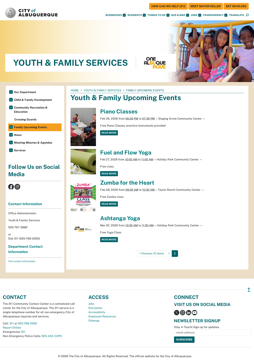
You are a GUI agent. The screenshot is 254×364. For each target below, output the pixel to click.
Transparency (215, 15)
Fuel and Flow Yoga (125, 152)
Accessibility (96, 312)
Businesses (116, 15)
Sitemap (93, 320)
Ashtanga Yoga (120, 218)
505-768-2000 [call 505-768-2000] (27, 323)
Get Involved (236, 6)
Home (75, 90)
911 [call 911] (23, 331)
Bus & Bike (180, 15)
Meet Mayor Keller (205, 6)
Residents (137, 15)
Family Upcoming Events (30, 127)
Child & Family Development (33, 100)
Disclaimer (95, 308)
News (18, 135)
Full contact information (21, 261)
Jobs (196, 15)
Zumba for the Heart (127, 182)
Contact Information (25, 204)
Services (19, 150)
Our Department (25, 92)
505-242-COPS (52, 336)
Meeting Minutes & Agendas (33, 142)
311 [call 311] (11, 323)
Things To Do (158, 15)
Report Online (12, 327)
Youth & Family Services (102, 90)
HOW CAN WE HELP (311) (168, 6)
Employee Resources (102, 316)
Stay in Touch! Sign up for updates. (197, 327)
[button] (236, 15)
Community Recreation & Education (31, 109)
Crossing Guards (25, 119)
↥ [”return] (248, 290)
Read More (109, 132)
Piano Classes (119, 111)
